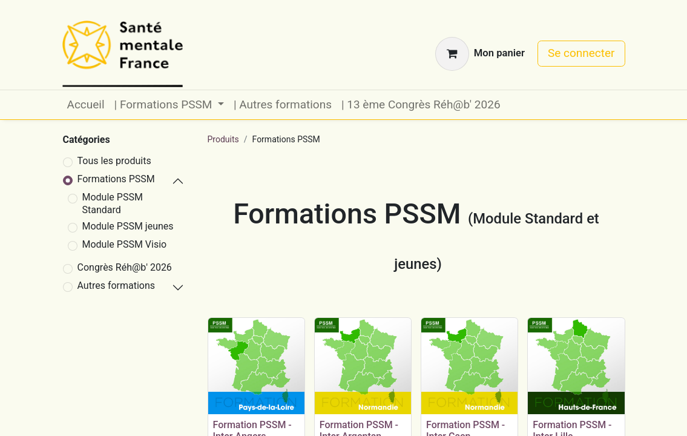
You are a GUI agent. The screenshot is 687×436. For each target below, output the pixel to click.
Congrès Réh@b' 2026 (124, 267)
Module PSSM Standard (112, 203)
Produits (223, 139)
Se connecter (581, 53)
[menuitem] (86, 105)
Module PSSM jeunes (128, 226)
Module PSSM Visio (124, 244)
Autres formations (116, 285)
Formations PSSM (116, 179)
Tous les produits (114, 161)
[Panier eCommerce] (480, 54)
